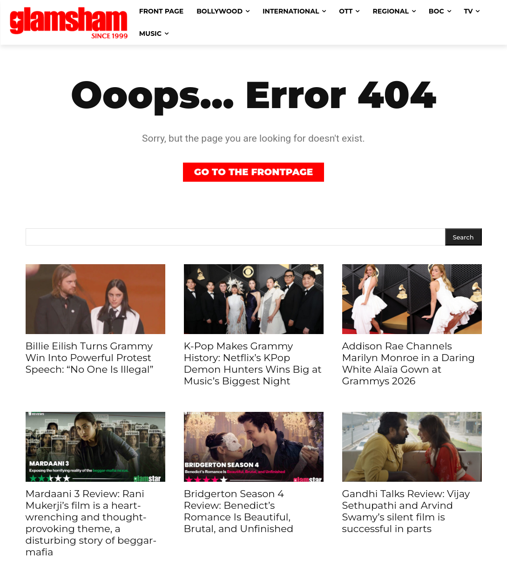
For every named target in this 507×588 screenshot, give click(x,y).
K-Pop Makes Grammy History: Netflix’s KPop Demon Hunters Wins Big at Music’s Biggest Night (253, 363)
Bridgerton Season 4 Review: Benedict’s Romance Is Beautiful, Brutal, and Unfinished (239, 511)
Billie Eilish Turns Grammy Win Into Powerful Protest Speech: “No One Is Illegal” (90, 357)
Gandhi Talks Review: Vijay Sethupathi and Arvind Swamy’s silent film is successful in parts (406, 511)
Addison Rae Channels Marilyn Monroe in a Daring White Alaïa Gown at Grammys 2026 (408, 363)
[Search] (463, 237)
